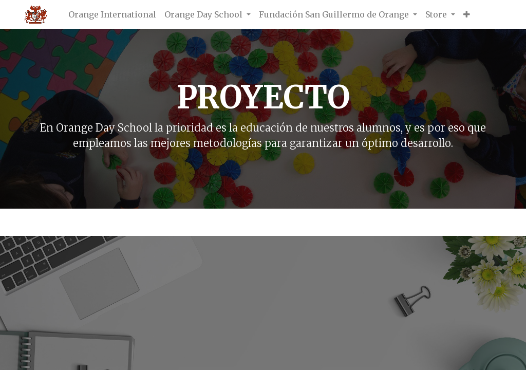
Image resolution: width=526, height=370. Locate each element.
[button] (466, 14)
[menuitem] (112, 14)
